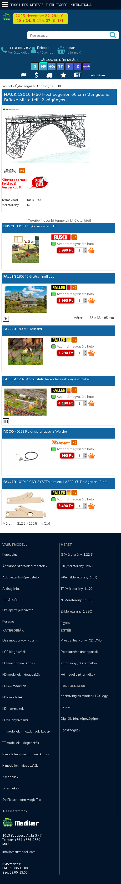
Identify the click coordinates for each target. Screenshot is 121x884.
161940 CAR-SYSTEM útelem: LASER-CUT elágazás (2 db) (55, 482)
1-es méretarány (14, 811)
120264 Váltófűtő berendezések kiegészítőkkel (46, 379)
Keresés (37, 5)
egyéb (86, 66)
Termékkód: (10, 200)
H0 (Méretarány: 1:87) (77, 566)
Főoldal (6, 86)
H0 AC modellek (14, 686)
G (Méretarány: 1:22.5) (77, 554)
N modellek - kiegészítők (20, 765)
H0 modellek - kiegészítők (21, 674)
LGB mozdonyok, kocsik (19, 640)
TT (60, 66)
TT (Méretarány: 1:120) (77, 589)
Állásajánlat (11, 589)
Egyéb (65, 623)
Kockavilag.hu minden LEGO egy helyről (84, 701)
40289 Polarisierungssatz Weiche (35, 431)
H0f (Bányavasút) (15, 720)
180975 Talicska (22, 329)
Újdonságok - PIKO (49, 86)
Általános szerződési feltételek (24, 566)
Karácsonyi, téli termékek (79, 663)
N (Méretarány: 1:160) (76, 600)
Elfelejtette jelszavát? (17, 610)
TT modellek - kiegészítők (20, 743)
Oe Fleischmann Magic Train (22, 800)
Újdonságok (23, 86)
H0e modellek (12, 697)
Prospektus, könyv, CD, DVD (81, 640)
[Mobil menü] (5, 4)
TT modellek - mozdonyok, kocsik (26, 731)
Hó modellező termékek (78, 674)
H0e (52, 66)
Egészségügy (70, 730)
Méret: (78, 318)
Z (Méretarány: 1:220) (76, 611)
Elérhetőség (56, 5)
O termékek (10, 788)
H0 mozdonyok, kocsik (18, 663)
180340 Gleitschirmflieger (29, 276)
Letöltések (98, 75)
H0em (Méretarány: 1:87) (79, 577)
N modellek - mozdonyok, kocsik (25, 754)
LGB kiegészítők (14, 652)
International (81, 5)
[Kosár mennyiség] (79, 250)
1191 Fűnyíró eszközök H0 (30, 226)
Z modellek (10, 777)
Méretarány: (11, 205)
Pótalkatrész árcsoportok (79, 652)
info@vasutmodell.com (18, 852)
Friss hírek (19, 5)
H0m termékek (13, 708)
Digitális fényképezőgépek (80, 718)
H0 (43, 66)
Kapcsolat (9, 554)
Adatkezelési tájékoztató (20, 577)
